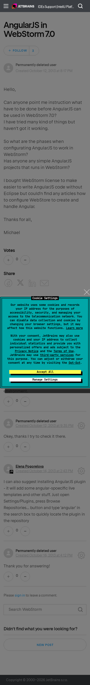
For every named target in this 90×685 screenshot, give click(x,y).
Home (23, 6)
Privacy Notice (26, 351)
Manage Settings (45, 380)
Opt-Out (74, 363)
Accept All (45, 372)
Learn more (74, 328)
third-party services (57, 355)
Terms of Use (64, 351)
